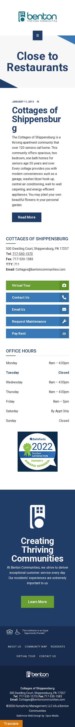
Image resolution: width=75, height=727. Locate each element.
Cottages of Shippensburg (36, 119)
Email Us (40, 309)
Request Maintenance (40, 321)
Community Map (36, 646)
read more (26, 217)
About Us (14, 646)
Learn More (37, 602)
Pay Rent (40, 333)
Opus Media (52, 715)
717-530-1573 (22, 254)
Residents (58, 646)
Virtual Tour (40, 285)
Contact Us (40, 297)
